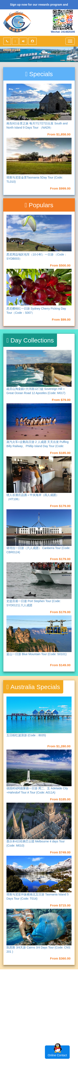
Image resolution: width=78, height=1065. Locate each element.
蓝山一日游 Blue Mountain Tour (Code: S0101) (36, 654)
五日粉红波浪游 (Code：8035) (26, 735)
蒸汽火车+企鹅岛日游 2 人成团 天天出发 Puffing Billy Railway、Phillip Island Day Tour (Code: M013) (37, 446)
